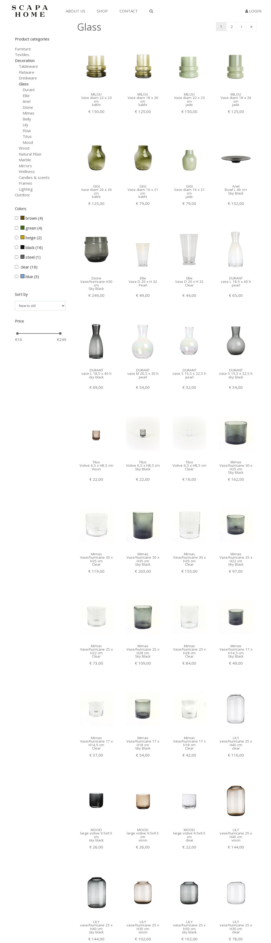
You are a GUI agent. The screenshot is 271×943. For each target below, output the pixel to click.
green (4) (31, 228)
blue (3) (30, 276)
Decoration (25, 60)
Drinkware (28, 78)
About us (75, 11)
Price (19, 321)
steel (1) (31, 257)
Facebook (192, 926)
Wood (24, 148)
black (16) (32, 247)
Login (253, 11)
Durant (29, 89)
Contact (129, 11)
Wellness (27, 171)
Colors (20, 208)
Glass (24, 83)
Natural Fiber (30, 154)
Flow (27, 130)
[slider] (17, 333)
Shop (102, 11)
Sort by (21, 294)
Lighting (26, 189)
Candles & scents (34, 177)
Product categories (32, 39)
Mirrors (25, 165)
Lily (25, 124)
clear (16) (29, 267)
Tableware (28, 66)
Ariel (26, 101)
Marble (25, 159)
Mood (28, 142)
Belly (27, 119)
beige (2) (31, 237)
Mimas (28, 113)
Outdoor (22, 194)
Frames (25, 183)
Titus (27, 136)
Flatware (26, 72)
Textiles (22, 54)
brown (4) (32, 218)
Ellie (26, 95)
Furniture (23, 48)
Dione (28, 107)
